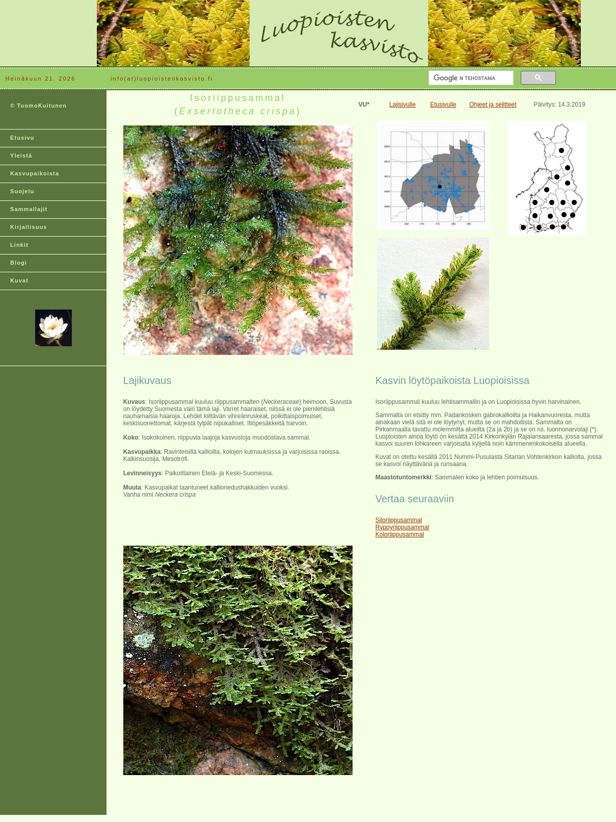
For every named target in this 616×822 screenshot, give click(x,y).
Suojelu (22, 191)
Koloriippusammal (400, 534)
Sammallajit (28, 209)
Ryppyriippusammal (402, 527)
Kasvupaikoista (34, 173)
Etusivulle (443, 104)
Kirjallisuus (28, 227)
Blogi (18, 263)
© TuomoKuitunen (38, 105)
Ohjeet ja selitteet (493, 104)
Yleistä (21, 155)
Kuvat (19, 280)
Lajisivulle (402, 104)
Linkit (19, 245)
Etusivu (22, 138)
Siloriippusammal (399, 520)
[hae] (470, 78)
